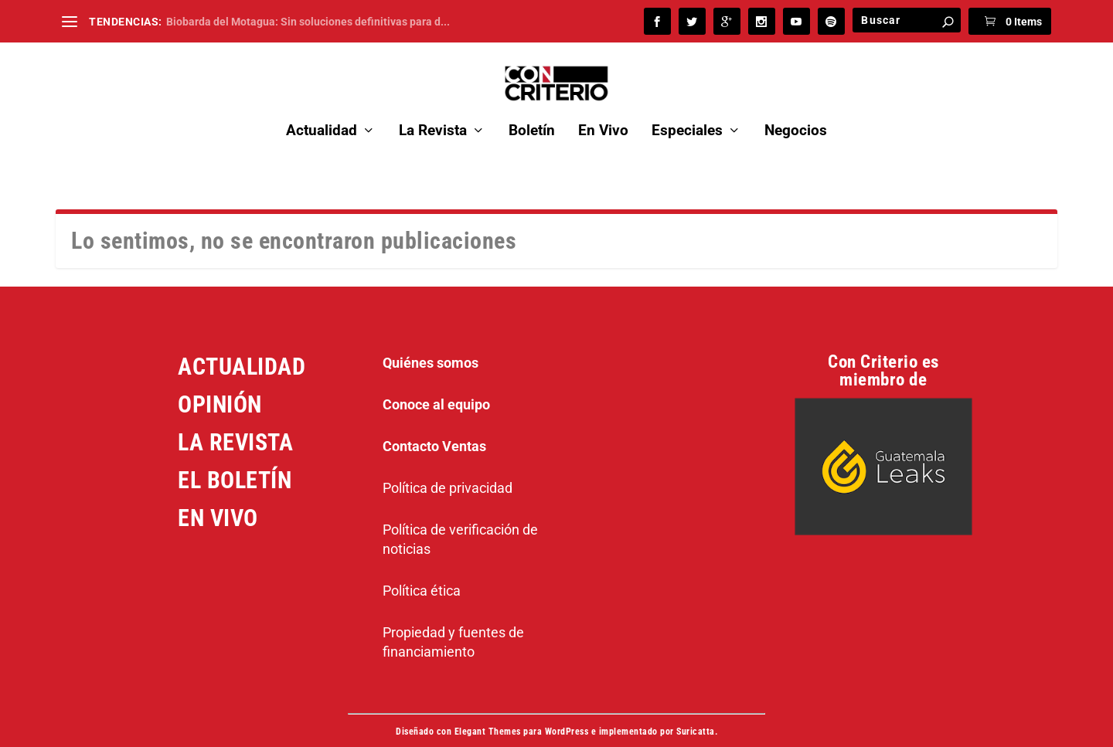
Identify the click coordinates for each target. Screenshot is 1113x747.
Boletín (532, 111)
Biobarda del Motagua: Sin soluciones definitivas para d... (308, 21)
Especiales (687, 111)
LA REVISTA (235, 422)
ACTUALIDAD (241, 347)
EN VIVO (218, 498)
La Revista (433, 111)
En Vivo (603, 111)
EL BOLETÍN (234, 460)
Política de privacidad (447, 468)
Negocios (795, 111)
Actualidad (321, 111)
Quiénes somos (430, 343)
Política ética (422, 571)
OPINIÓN (220, 385)
